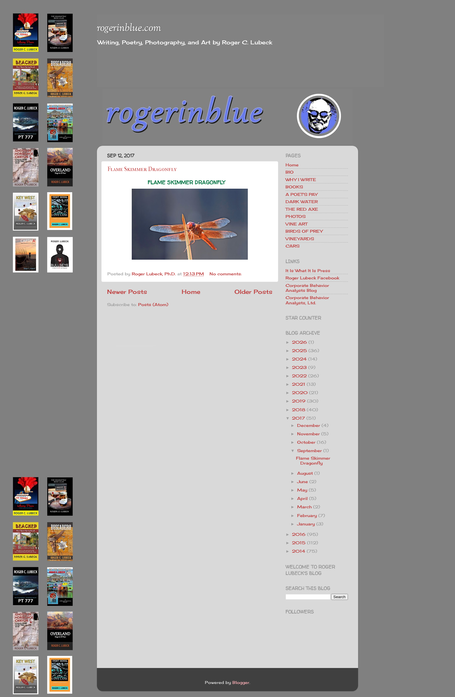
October (306, 442)
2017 (298, 418)
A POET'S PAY (301, 194)
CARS (292, 245)
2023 (299, 367)
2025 (299, 350)
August (305, 473)
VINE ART (296, 223)
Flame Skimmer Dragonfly (142, 169)
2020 (300, 392)
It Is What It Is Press (308, 270)
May (302, 489)
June (302, 481)
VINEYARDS (300, 238)
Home (191, 291)
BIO (290, 172)
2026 (299, 342)
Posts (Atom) (153, 304)
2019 (299, 400)
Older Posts (253, 291)
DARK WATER (302, 201)
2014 (298, 551)
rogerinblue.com (129, 28)
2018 (298, 409)
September (309, 450)
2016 (299, 534)
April (302, 498)
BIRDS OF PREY (304, 231)
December (308, 425)
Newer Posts (127, 291)
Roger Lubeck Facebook (312, 277)
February (307, 515)
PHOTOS (296, 216)
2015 (299, 542)
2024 (299, 358)
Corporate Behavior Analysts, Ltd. (307, 300)
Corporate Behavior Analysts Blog (307, 288)
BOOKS (294, 186)
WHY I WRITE (301, 179)
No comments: (226, 273)
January (306, 523)
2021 (298, 384)
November (308, 433)
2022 (299, 375)
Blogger (240, 682)
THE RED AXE (302, 209)
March (304, 506)
